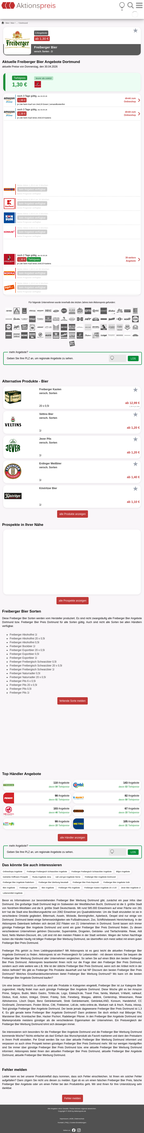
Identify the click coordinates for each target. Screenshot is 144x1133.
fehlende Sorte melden (72, 700)
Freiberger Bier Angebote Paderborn (18, 882)
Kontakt (61, 1123)
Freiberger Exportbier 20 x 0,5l (27, 650)
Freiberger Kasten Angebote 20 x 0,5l (100, 888)
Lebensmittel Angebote (13, 893)
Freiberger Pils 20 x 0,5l (23, 684)
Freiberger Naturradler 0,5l (25, 673)
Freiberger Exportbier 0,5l (24, 654)
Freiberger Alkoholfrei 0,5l (24, 642)
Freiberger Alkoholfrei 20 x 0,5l (27, 638)
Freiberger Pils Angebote (69, 888)
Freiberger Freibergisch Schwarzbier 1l (32, 669)
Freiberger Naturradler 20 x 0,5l (28, 677)
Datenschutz (79, 1119)
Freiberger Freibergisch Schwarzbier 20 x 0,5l (36, 665)
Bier (7, 23)
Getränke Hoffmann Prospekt (15, 877)
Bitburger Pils (133, 1012)
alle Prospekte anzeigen (72, 600)
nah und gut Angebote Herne (67, 877)
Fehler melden (72, 1098)
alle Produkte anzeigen (72, 514)
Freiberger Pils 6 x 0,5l (23, 681)
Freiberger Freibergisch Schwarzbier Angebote (47, 871)
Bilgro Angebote (123, 871)
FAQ (67, 1123)
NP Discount (95, 970)
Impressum (64, 1119)
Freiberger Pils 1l (19, 692)
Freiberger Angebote (28, 888)
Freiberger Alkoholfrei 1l (23, 634)
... (17, 23)
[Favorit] (135, 30)
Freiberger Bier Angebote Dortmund (100, 877)
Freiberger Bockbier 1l (22, 646)
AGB (71, 1119)
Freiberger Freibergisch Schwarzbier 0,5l (33, 661)
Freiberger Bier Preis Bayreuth (86, 882)
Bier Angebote (9, 888)
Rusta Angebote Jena (41, 877)
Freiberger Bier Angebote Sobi (116, 882)
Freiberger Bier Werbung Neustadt (53, 882)
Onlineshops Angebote (12, 871)
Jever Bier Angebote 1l (131, 888)
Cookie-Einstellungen (78, 1123)
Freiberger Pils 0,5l (20, 688)
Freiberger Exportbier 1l (23, 657)
